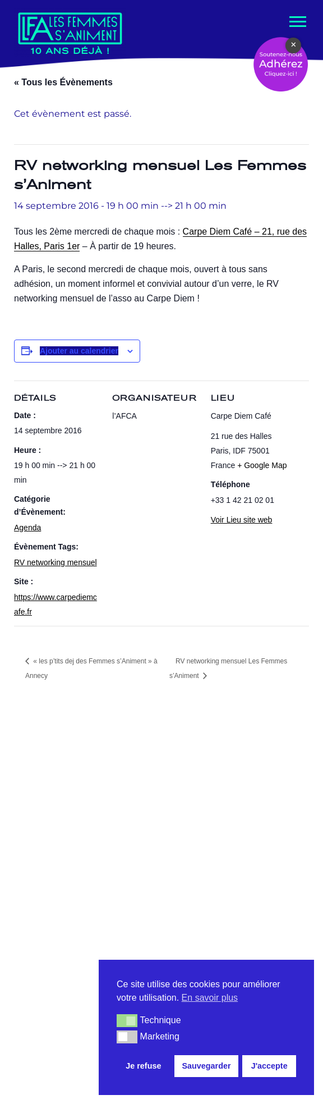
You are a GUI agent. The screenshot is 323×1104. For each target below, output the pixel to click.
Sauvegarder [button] (206, 1065)
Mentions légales (81, 1083)
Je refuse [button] (143, 1065)
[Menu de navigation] (297, 21)
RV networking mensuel (55, 562)
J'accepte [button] (269, 1065)
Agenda (27, 527)
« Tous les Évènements (63, 82)
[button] (127, 1020)
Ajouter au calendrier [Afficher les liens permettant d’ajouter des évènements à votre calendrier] (79, 350)
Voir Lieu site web (242, 520)
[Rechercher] (285, 799)
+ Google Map (262, 465)
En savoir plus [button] (210, 997)
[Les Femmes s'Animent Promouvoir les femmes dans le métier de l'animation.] (70, 32)
